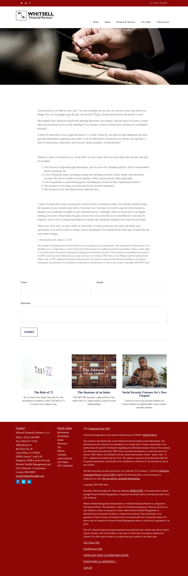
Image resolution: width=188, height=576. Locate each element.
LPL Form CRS (91, 542)
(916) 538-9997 (159, 3)
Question (25, 303)
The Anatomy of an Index (94, 392)
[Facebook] (29, 3)
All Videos (63, 462)
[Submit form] (29, 332)
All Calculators (65, 465)
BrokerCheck (150, 434)
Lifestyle (62, 454)
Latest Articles (64, 458)
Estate (60, 440)
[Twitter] (22, 3)
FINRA (133, 490)
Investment (63, 436)
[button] (107, 16)
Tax (59, 447)
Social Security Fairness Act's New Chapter (144, 394)
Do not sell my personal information (121, 478)
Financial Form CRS (99, 428)
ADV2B (87, 567)
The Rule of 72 (43, 392)
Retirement (63, 432)
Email (99, 282)
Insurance (62, 443)
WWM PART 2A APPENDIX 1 (99, 561)
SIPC (140, 490)
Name (24, 282)
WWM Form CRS (92, 549)
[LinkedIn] (26, 3)
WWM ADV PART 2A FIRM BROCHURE (106, 555)
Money (61, 451)
